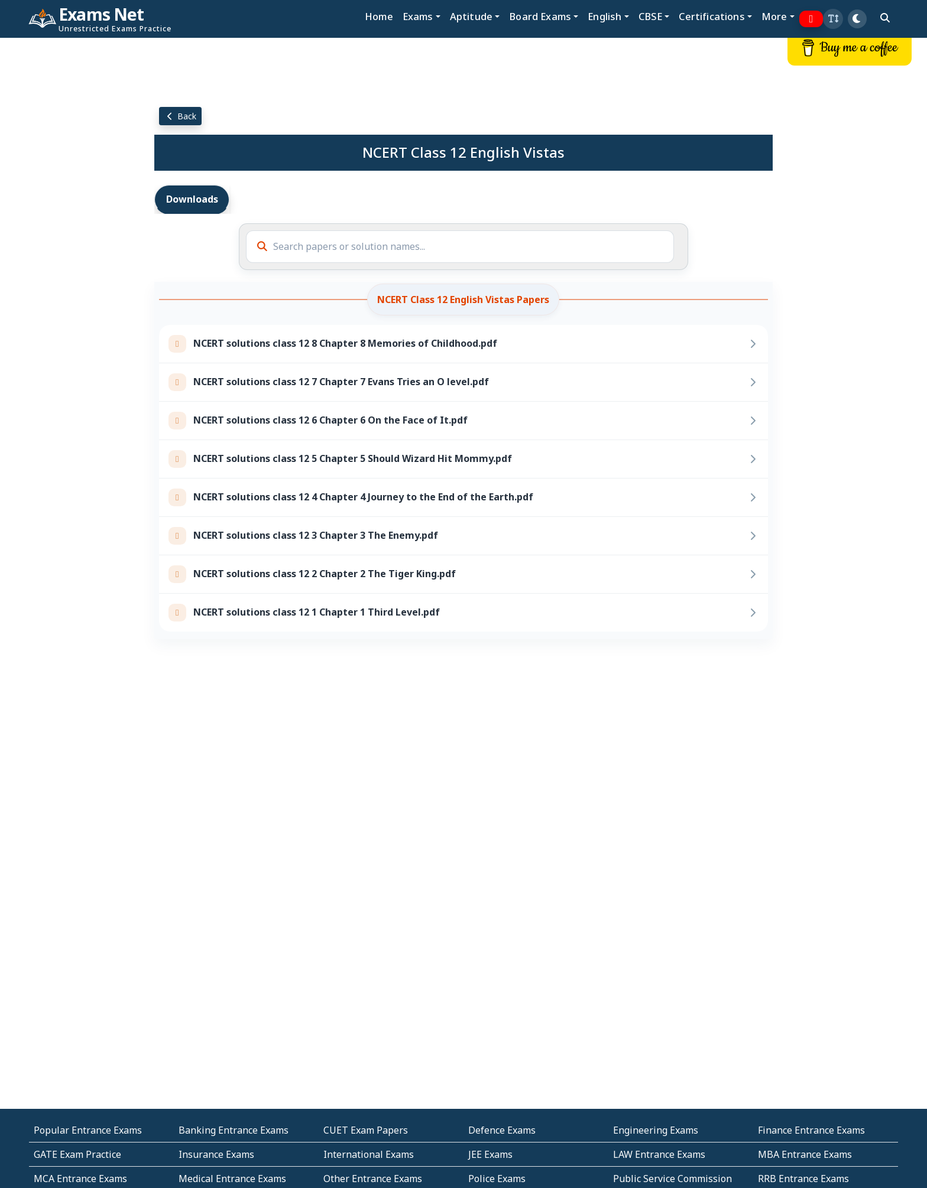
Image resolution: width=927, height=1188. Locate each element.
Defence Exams (502, 1130)
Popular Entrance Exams (88, 1130)
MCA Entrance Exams (80, 1178)
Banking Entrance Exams (234, 1130)
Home (379, 16)
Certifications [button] (711, 16)
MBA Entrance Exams (805, 1154)
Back (180, 116)
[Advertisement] (77, 217)
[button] (833, 19)
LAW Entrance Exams (659, 1154)
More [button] (774, 16)
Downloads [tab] (192, 199)
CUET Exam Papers (365, 1130)
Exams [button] (418, 16)
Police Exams (497, 1178)
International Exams (368, 1154)
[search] (885, 17)
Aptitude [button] (471, 16)
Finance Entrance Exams (811, 1130)
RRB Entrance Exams (803, 1178)
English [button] (604, 16)
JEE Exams (490, 1154)
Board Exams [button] (540, 16)
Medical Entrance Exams (232, 1178)
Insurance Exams (216, 1154)
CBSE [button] (650, 16)
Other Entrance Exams (372, 1178)
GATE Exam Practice (77, 1154)
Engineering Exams (655, 1130)
